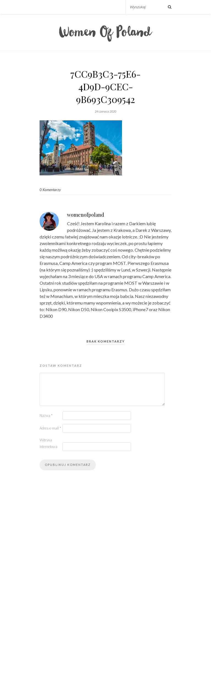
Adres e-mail (50, 428)
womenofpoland (85, 214)
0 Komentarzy (50, 190)
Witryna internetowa (48, 443)
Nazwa (46, 415)
